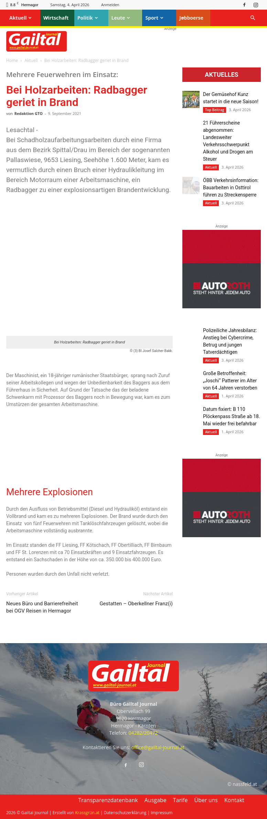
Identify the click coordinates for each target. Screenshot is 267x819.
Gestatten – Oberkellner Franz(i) (136, 603)
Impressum (161, 813)
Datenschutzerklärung (125, 813)
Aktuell (20, 17)
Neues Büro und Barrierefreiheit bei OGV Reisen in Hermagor (42, 607)
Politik (87, 17)
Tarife (180, 800)
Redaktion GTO (28, 113)
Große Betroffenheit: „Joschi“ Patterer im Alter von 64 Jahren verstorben (230, 381)
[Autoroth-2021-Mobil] (221, 306)
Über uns (206, 800)
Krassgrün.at (87, 813)
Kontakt (234, 800)
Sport (154, 17)
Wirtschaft (56, 17)
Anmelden (110, 4)
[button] (252, 18)
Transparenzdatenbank (108, 800)
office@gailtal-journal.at (157, 747)
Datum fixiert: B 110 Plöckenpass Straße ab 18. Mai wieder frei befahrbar (231, 416)
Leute (120, 17)
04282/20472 (143, 733)
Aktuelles (221, 75)
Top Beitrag (214, 109)
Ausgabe (156, 800)
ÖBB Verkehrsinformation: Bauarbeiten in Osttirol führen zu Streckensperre (230, 188)
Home (12, 60)
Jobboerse (191, 17)
